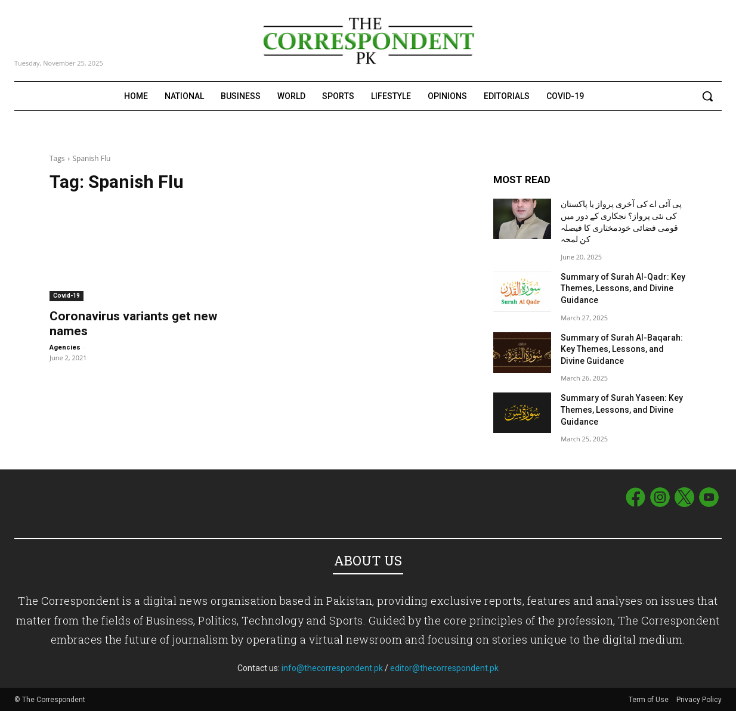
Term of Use (649, 699)
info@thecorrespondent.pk (332, 668)
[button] (707, 96)
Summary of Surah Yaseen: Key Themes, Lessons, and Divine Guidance (622, 409)
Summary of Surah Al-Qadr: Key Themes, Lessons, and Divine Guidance (623, 288)
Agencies (65, 347)
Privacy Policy (699, 699)
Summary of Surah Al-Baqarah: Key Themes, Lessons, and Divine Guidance (622, 349)
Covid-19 (66, 295)
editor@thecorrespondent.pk (444, 668)
